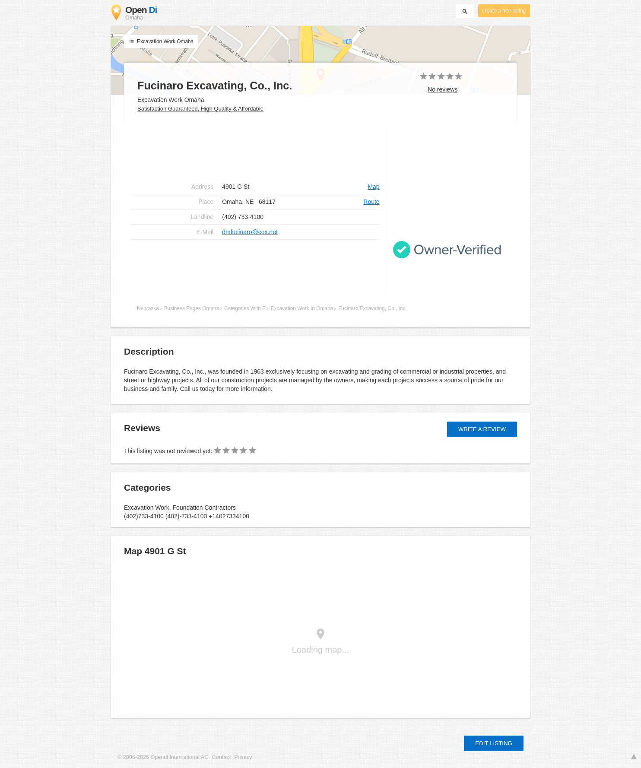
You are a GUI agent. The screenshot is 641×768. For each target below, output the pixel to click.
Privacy (243, 757)
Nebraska (148, 308)
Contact (221, 757)
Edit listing (493, 743)
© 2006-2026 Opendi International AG (163, 757)
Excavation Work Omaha (161, 41)
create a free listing (504, 11)
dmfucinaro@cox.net (250, 231)
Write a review (482, 429)
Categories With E (245, 308)
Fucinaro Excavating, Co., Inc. (372, 308)
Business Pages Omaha (191, 308)
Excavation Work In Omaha (302, 308)
